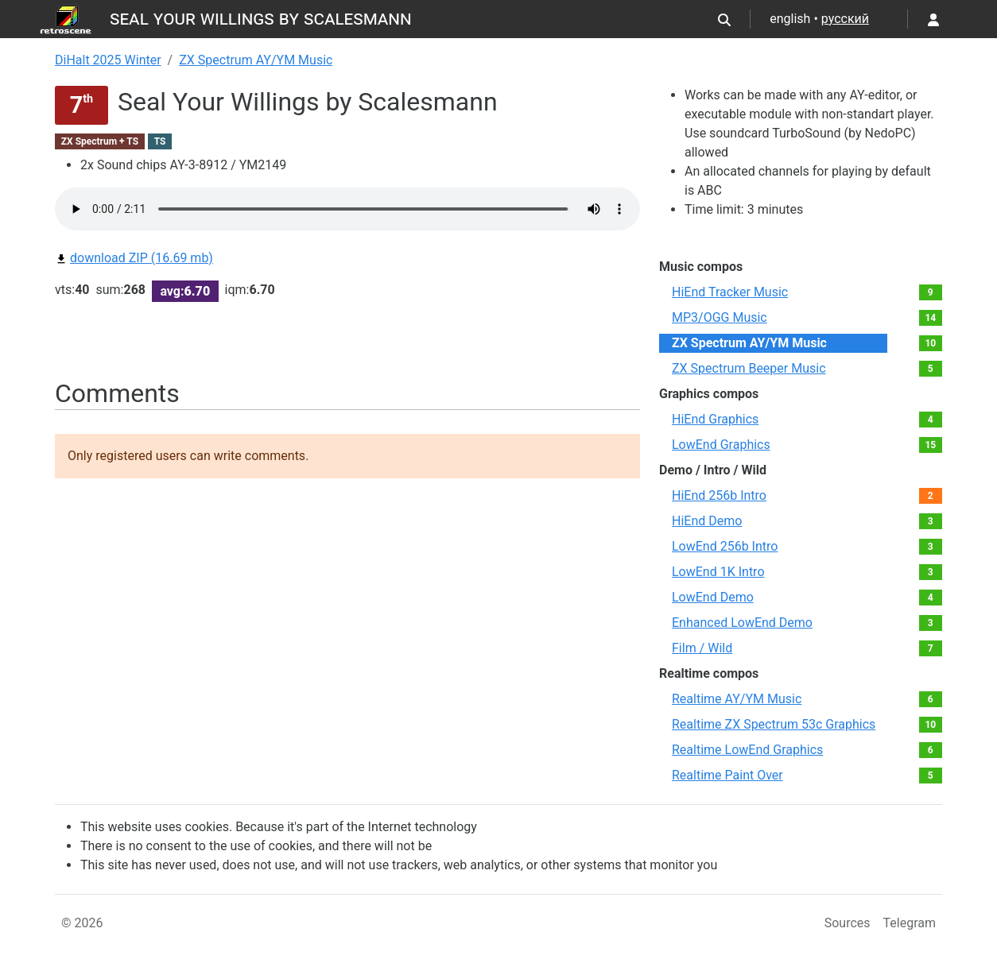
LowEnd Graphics (721, 444)
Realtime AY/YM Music (736, 698)
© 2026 (82, 922)
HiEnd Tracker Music (730, 292)
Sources (847, 922)
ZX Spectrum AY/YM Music (255, 60)
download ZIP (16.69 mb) (134, 257)
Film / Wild (702, 648)
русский (845, 18)
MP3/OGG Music (719, 317)
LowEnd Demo (713, 597)
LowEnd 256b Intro (725, 546)
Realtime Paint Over (727, 775)
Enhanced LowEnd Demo (742, 622)
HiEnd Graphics (715, 419)
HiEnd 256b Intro (719, 495)
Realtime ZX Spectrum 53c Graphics (773, 724)
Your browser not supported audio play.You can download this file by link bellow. (347, 209)
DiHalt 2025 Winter (108, 60)
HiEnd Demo (707, 520)
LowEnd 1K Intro (718, 571)
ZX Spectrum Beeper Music (749, 368)
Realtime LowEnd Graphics (747, 749)
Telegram (909, 922)
